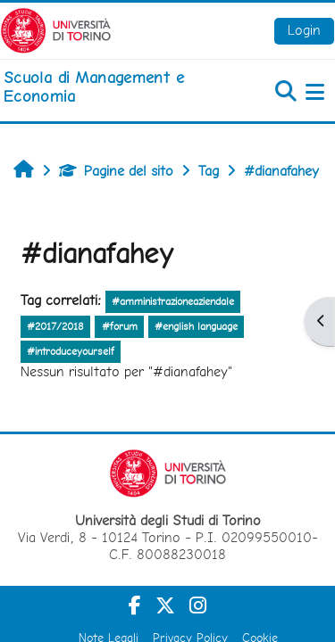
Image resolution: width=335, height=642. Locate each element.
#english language (196, 326)
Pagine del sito (116, 170)
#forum (120, 326)
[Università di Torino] (56, 29)
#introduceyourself (70, 351)
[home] (112, 87)
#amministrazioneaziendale (173, 301)
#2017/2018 (55, 326)
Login (304, 29)
